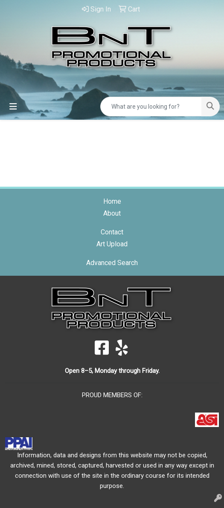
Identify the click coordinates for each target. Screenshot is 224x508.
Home (112, 201)
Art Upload (112, 244)
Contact (112, 232)
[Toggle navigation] (13, 107)
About (112, 213)
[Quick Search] (151, 106)
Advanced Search (112, 263)
